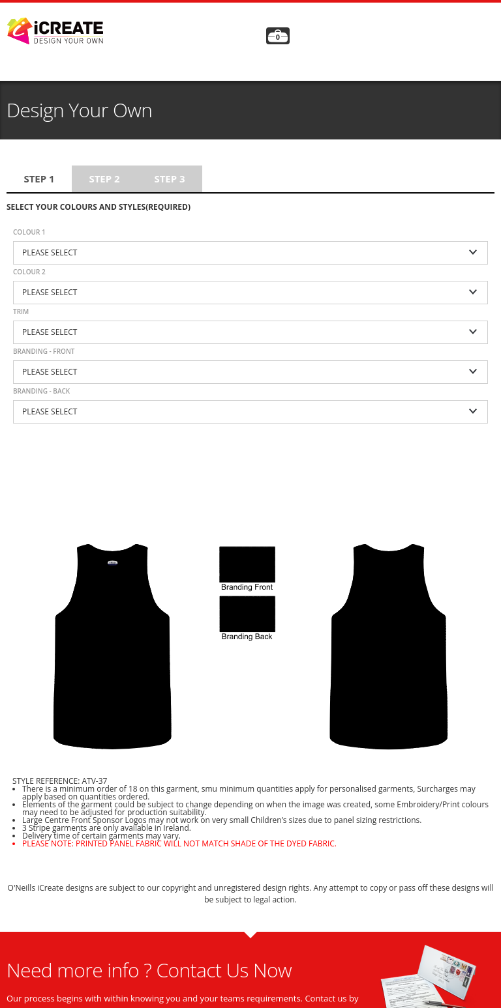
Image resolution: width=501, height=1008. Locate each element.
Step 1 (38, 178)
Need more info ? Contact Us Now (149, 970)
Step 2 (104, 178)
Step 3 (169, 178)
